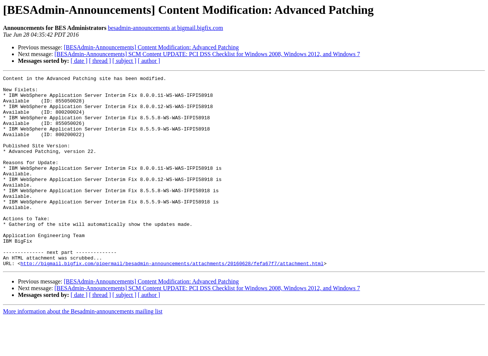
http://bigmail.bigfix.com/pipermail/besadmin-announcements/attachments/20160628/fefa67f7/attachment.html (172, 301)
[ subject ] (124, 61)
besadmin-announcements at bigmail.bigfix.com (165, 28)
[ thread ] (100, 61)
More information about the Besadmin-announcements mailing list (83, 349)
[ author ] (149, 61)
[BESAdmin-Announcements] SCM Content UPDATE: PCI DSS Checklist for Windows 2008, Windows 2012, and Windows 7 (207, 54)
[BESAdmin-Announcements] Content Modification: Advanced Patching (151, 47)
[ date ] (79, 61)
